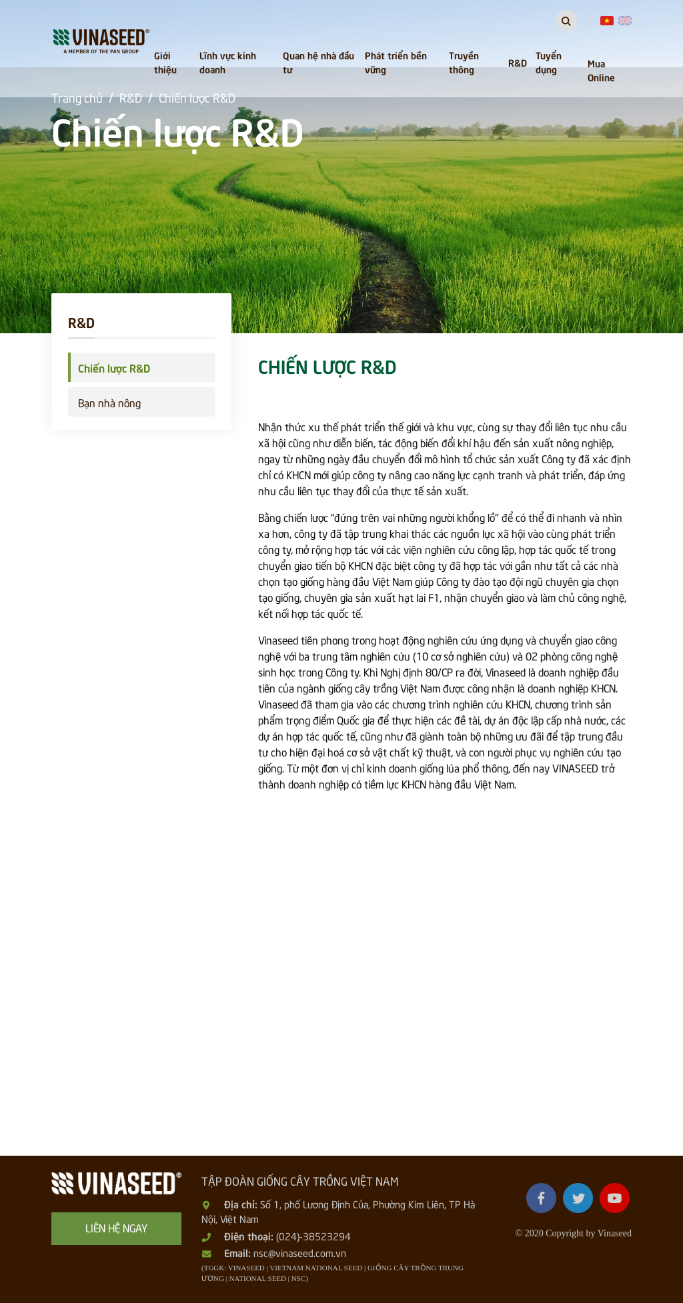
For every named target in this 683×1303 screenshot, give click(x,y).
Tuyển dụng (549, 61)
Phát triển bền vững (396, 61)
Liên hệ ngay (116, 1227)
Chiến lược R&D (114, 367)
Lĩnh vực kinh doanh (227, 61)
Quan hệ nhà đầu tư (318, 61)
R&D (517, 62)
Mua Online (601, 69)
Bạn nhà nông (109, 402)
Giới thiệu (165, 61)
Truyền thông (464, 61)
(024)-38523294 (313, 1235)
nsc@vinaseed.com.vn (299, 1252)
